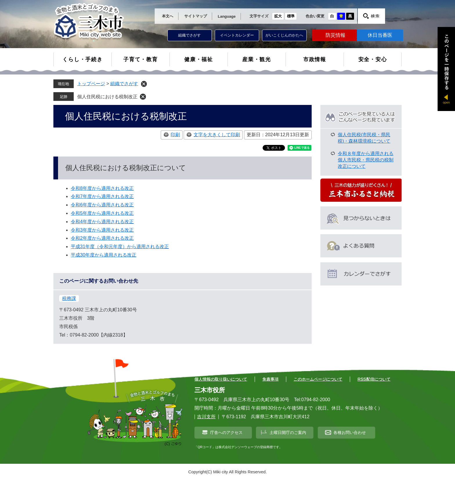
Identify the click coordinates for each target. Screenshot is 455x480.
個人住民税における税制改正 (107, 96)
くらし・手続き (82, 59)
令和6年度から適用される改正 (102, 204)
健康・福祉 (198, 59)
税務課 (69, 298)
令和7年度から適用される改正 (102, 196)
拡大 (278, 16)
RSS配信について (374, 379)
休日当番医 (380, 35)
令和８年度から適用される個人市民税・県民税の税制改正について (365, 160)
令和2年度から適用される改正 (102, 238)
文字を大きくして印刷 (217, 134)
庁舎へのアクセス (226, 432)
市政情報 (314, 59)
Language (227, 16)
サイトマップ (195, 16)
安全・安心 (372, 59)
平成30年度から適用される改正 (103, 254)
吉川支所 (206, 416)
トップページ (91, 83)
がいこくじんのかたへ (284, 35)
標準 (291, 16)
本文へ (167, 16)
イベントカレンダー (237, 35)
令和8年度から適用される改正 (102, 188)
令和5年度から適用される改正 (102, 213)
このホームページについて (318, 379)
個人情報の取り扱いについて (220, 379)
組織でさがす (189, 35)
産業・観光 (256, 59)
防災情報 (335, 35)
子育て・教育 (140, 59)
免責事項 (270, 379)
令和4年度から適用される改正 (102, 221)
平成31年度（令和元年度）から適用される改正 (120, 246)
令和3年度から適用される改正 (102, 230)
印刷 (175, 134)
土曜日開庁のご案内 (288, 432)
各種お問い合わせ (349, 432)
